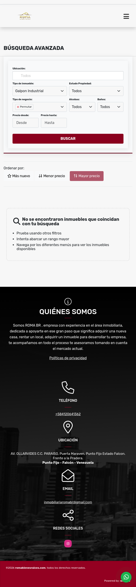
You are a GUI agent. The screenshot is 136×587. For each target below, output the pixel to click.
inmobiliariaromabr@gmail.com (68, 502)
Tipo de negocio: (22, 99)
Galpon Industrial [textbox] (29, 91)
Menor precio (51, 176)
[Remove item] (18, 106)
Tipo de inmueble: (23, 83)
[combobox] (40, 91)
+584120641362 (68, 414)
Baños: (102, 99)
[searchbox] (16, 114)
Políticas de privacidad (68, 358)
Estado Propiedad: (80, 83)
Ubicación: (19, 68)
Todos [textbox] (77, 91)
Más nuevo (18, 176)
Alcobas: (74, 99)
